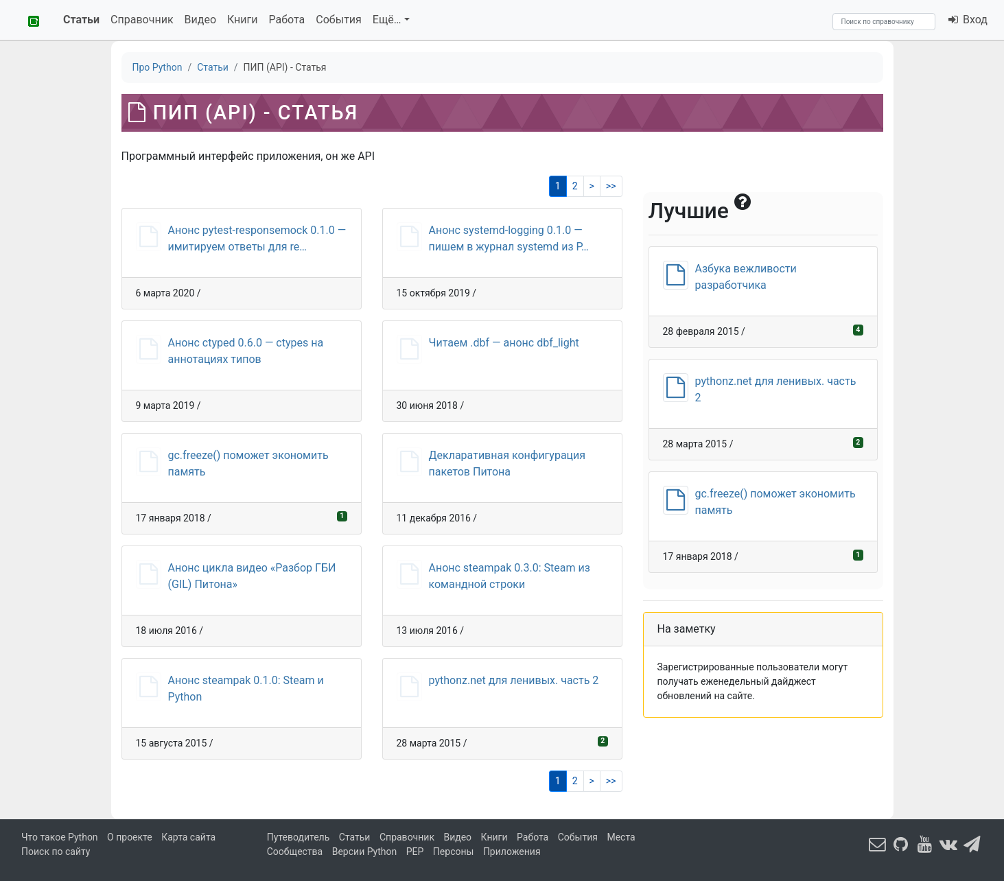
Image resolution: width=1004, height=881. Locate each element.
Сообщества (295, 851)
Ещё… (387, 19)
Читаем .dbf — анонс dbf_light (504, 342)
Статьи (81, 19)
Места (621, 837)
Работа (287, 19)
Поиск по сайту (55, 851)
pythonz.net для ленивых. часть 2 (514, 680)
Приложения (512, 851)
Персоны (453, 851)
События (339, 19)
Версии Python (364, 851)
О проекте (129, 837)
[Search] (883, 21)
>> (611, 185)
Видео (200, 19)
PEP (415, 851)
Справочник (141, 19)
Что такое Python (59, 837)
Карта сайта (188, 837)
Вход (967, 19)
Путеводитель (298, 837)
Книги (242, 19)
